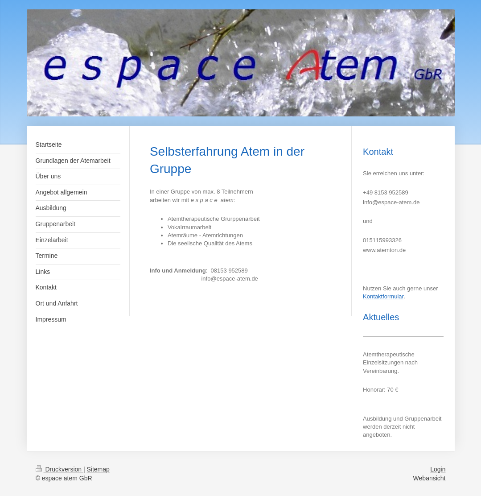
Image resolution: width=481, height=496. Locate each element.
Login (437, 469)
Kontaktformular (383, 296)
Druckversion (59, 469)
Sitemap (98, 469)
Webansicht (429, 478)
